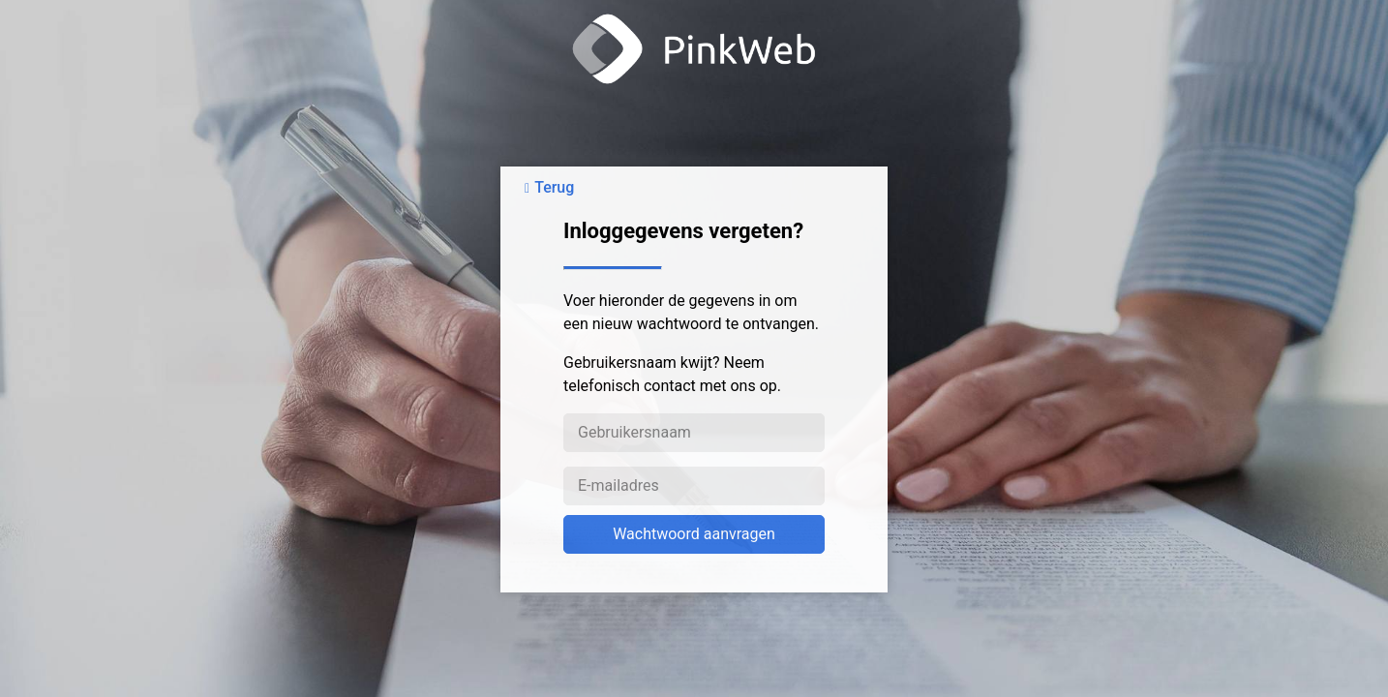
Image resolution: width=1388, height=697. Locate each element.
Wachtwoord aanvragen (694, 534)
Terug (554, 187)
